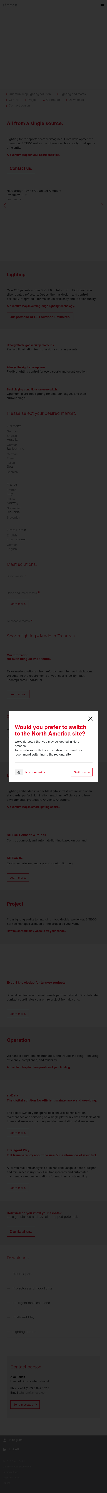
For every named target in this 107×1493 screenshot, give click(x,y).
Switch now (82, 772)
